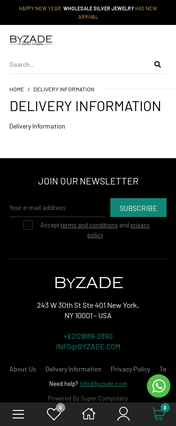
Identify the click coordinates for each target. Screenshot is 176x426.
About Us (22, 369)
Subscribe (138, 208)
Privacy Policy (130, 369)
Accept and (94, 229)
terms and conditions (89, 225)
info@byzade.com (103, 383)
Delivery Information (63, 89)
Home (16, 89)
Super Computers (104, 398)
